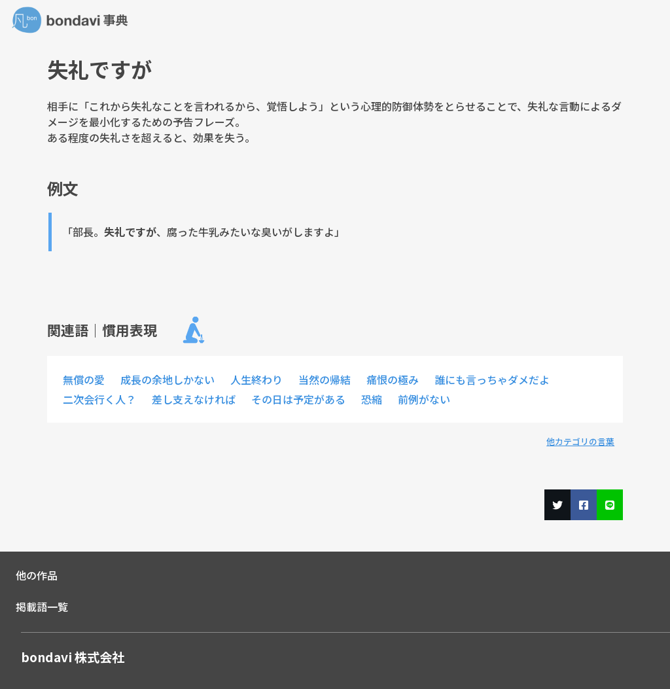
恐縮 (371, 399)
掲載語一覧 (42, 606)
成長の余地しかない (167, 379)
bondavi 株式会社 (72, 657)
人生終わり (256, 379)
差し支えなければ (194, 399)
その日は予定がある (298, 399)
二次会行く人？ (99, 399)
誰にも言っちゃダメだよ (492, 379)
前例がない (424, 399)
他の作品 (37, 575)
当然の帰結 (324, 379)
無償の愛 (84, 379)
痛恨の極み (392, 379)
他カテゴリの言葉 (580, 441)
